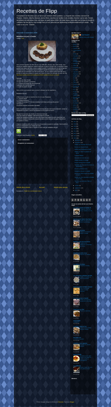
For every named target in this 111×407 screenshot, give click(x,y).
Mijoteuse (75, 74)
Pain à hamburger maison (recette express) (84, 290)
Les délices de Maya (79, 264)
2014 (74, 126)
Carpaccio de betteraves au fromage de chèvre (86, 244)
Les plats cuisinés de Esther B (82, 207)
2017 (74, 121)
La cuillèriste (77, 366)
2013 (74, 128)
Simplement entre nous (80, 253)
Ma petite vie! (77, 337)
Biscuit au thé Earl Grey (81, 168)
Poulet (75, 91)
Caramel (75, 48)
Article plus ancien (61, 187)
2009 (74, 138)
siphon (75, 105)
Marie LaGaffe (77, 354)
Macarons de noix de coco (82, 158)
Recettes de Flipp (36, 11)
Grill (74, 69)
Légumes (75, 72)
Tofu (74, 111)
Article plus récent (23, 187)
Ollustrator (60, 402)
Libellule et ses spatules (80, 343)
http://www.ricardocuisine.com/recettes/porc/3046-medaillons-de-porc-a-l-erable (37, 75)
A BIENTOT (76, 322)
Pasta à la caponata (85, 310)
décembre (78, 140)
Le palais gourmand (79, 230)
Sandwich (75, 103)
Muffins (75, 76)
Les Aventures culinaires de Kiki (82, 275)
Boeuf (74, 46)
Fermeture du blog (84, 265)
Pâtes (74, 82)
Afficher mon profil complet (86, 37)
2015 (74, 124)
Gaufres (75, 63)
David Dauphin (85, 35)
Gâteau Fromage (75, 60)
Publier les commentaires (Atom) (33, 191)
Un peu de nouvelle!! (78, 339)
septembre (78, 188)
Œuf (74, 78)
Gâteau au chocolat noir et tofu (83, 144)
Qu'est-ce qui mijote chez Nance (82, 219)
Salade (75, 101)
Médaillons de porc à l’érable (82, 171)
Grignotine (76, 67)
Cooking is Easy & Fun (80, 326)
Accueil (42, 187)
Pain (74, 80)
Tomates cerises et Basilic (80, 298)
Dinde (74, 54)
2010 (74, 135)
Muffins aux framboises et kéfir (83, 149)
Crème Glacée (77, 50)
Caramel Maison (79, 155)
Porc (23, 38)
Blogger (72, 402)
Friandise (75, 56)
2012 (74, 131)
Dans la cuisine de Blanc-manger (82, 287)
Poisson (75, 84)
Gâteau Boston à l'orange (81, 160)
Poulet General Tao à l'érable (82, 162)
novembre (78, 142)
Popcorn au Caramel (85, 254)
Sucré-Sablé (76, 320)
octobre (77, 185)
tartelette (75, 109)
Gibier (74, 65)
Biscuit (75, 44)
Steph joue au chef (78, 309)
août (76, 190)
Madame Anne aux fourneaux (81, 241)
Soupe (75, 107)
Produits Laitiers (75, 94)
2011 (74, 133)
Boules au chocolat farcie (81, 147)
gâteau (75, 58)
